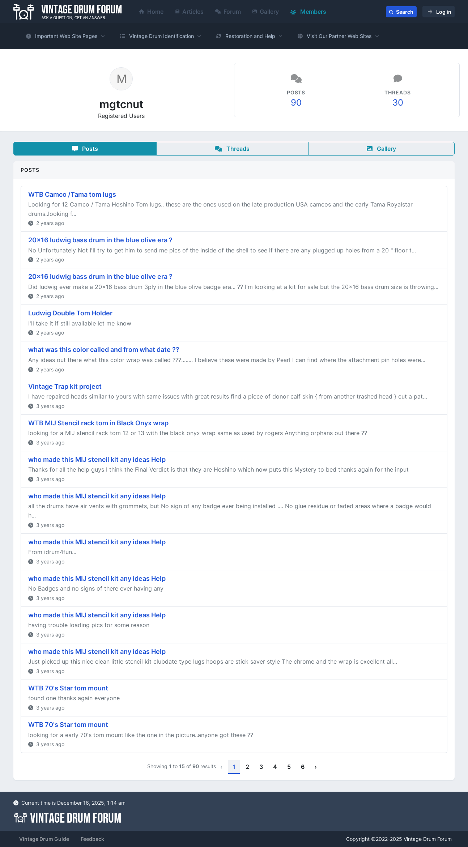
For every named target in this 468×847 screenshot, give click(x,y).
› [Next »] (316, 766)
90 (296, 102)
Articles (189, 11)
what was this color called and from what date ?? (103, 349)
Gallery (265, 11)
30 (397, 102)
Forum (228, 11)
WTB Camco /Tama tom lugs (72, 194)
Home (151, 11)
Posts (85, 148)
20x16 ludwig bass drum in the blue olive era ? (100, 240)
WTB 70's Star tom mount (68, 688)
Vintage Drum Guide (44, 839)
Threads (232, 148)
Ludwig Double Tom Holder (70, 313)
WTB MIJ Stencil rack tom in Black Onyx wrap (98, 423)
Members (308, 11)
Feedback (92, 839)
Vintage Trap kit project (65, 386)
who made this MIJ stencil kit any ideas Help (97, 459)
